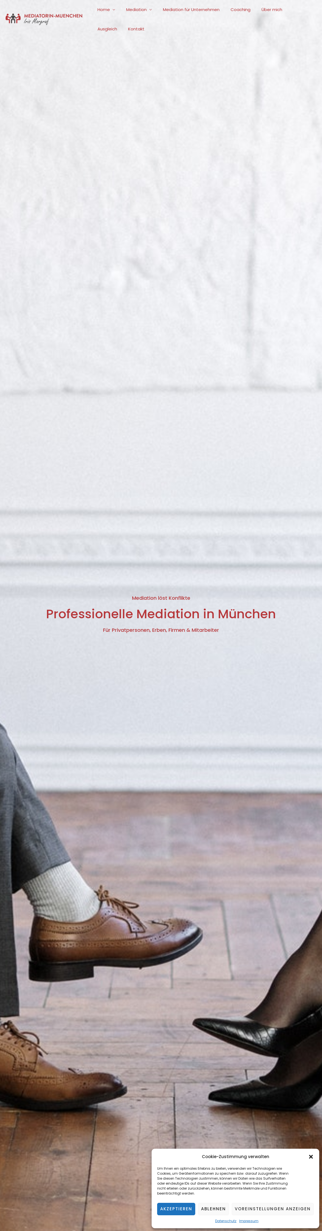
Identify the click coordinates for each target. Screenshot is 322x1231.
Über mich (259, 9)
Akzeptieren (176, 1209)
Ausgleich (288, 9)
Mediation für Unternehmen (184, 9)
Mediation (132, 9)
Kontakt (104, 29)
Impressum (248, 1221)
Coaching (231, 9)
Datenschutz (225, 1221)
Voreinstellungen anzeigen (273, 1209)
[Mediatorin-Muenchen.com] (44, 19)
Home (102, 9)
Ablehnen (213, 1209)
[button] (311, 1156)
